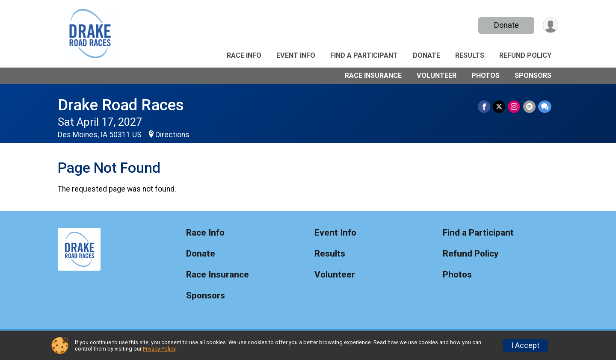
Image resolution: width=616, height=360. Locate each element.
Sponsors (533, 75)
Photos (485, 75)
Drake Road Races (121, 105)
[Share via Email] (529, 106)
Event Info (295, 55)
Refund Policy (525, 55)
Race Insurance (373, 75)
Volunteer (436, 75)
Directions (172, 134)
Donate (506, 25)
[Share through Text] (544, 106)
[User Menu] (550, 25)
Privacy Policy (159, 348)
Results (469, 55)
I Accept (525, 345)
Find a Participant (364, 55)
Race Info (244, 55)
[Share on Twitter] (499, 106)
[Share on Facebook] (484, 106)
